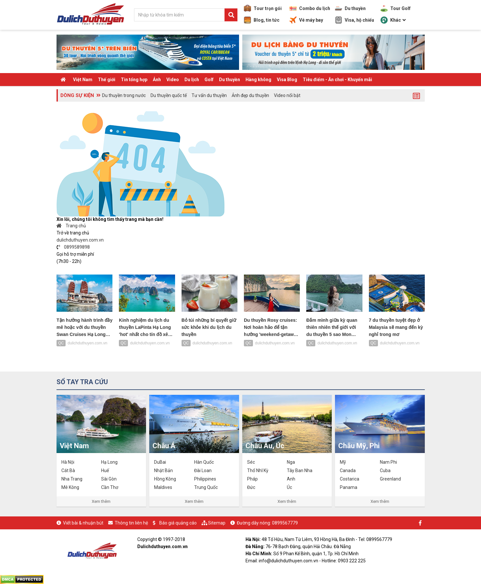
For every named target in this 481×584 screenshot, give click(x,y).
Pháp (252, 478)
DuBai (160, 462)
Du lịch (191, 79)
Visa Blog (287, 79)
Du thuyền (350, 8)
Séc (251, 462)
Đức (251, 487)
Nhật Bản (163, 470)
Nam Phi (388, 462)
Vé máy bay (306, 20)
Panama (348, 487)
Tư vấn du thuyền (209, 95)
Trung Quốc (206, 487)
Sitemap (216, 522)
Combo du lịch (309, 8)
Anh (291, 478)
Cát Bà (68, 470)
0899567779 (285, 522)
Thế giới (106, 79)
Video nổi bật (287, 95)
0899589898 (73, 247)
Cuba (385, 470)
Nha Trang (71, 478)
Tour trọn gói (263, 8)
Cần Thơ (109, 487)
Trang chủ (71, 225)
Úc (289, 487)
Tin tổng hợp (134, 79)
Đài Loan (203, 470)
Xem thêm (101, 501)
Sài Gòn (109, 478)
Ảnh (157, 79)
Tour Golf (396, 8)
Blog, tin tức (261, 20)
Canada (348, 470)
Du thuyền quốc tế (169, 95)
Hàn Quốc (204, 462)
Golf (209, 79)
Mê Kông (70, 487)
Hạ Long (109, 462)
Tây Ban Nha (299, 470)
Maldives (163, 487)
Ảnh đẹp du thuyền (250, 95)
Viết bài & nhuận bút (83, 522)
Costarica (349, 478)
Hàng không (258, 79)
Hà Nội (67, 462)
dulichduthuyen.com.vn (80, 240)
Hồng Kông (165, 478)
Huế (105, 470)
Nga (291, 462)
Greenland (390, 478)
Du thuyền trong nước (124, 95)
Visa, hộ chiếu (354, 20)
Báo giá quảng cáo (178, 522)
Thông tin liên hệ (131, 522)
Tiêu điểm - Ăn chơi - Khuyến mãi (337, 79)
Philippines (205, 478)
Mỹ (343, 462)
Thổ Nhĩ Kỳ (257, 470)
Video (172, 79)
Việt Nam (82, 79)
